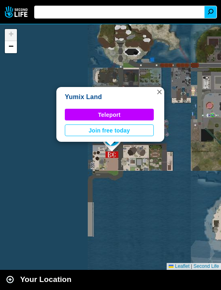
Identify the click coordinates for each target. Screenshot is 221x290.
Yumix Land (83, 96)
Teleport (109, 115)
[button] (159, 92)
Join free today (109, 130)
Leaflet (179, 266)
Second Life (17, 12)
